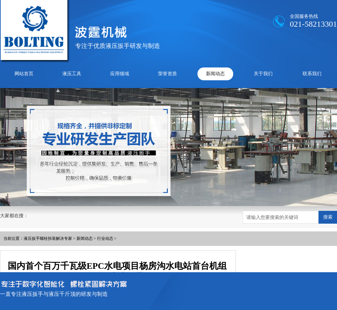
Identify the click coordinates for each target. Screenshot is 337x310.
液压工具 (71, 73)
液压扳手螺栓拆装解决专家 (48, 238)
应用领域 (119, 73)
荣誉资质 (167, 73)
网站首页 (23, 73)
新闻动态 (215, 73)
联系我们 (312, 73)
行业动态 (105, 238)
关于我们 (263, 73)
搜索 (328, 217)
